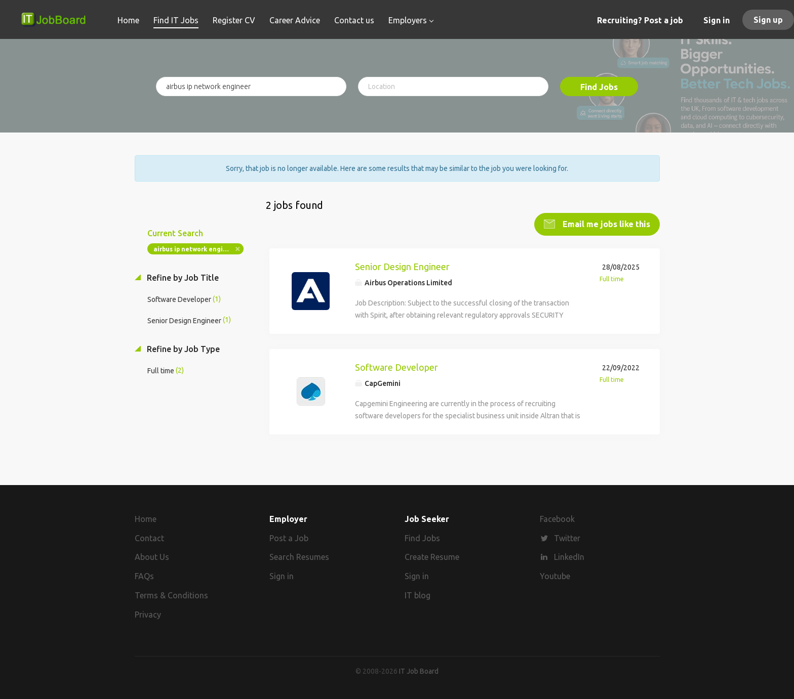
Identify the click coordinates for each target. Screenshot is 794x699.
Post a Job (288, 537)
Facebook (557, 518)
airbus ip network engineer (195, 249)
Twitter (567, 537)
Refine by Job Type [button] (182, 348)
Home (145, 518)
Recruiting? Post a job (640, 20)
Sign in (716, 20)
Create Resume (432, 556)
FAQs (144, 576)
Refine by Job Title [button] (182, 277)
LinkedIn (569, 556)
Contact (149, 537)
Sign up (768, 19)
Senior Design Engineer (402, 266)
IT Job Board (419, 671)
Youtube (555, 576)
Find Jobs (599, 87)
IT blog (417, 595)
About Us (152, 556)
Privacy (148, 614)
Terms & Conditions (171, 595)
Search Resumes (299, 556)
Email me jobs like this (605, 224)
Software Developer (396, 367)
